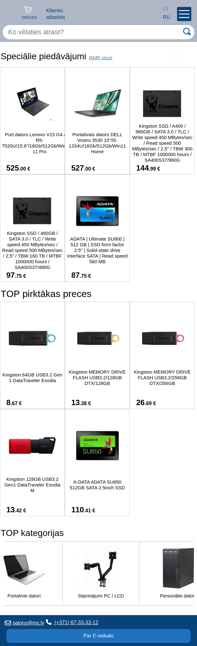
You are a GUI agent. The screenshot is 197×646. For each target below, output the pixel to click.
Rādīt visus (101, 57)
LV (164, 8)
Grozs (29, 12)
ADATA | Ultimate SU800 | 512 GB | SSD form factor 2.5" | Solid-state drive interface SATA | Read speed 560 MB (97, 250)
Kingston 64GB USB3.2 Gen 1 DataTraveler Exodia (32, 377)
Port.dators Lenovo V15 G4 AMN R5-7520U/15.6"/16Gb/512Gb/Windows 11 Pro (39, 143)
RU (164, 17)
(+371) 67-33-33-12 (72, 622)
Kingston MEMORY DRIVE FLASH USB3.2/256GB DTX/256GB (162, 377)
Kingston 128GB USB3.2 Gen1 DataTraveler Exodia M (32, 484)
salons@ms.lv (24, 623)
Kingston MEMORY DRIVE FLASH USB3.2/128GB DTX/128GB (97, 377)
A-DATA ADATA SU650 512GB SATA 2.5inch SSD (97, 484)
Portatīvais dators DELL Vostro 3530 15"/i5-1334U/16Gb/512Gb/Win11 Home (97, 143)
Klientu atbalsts (55, 13)
